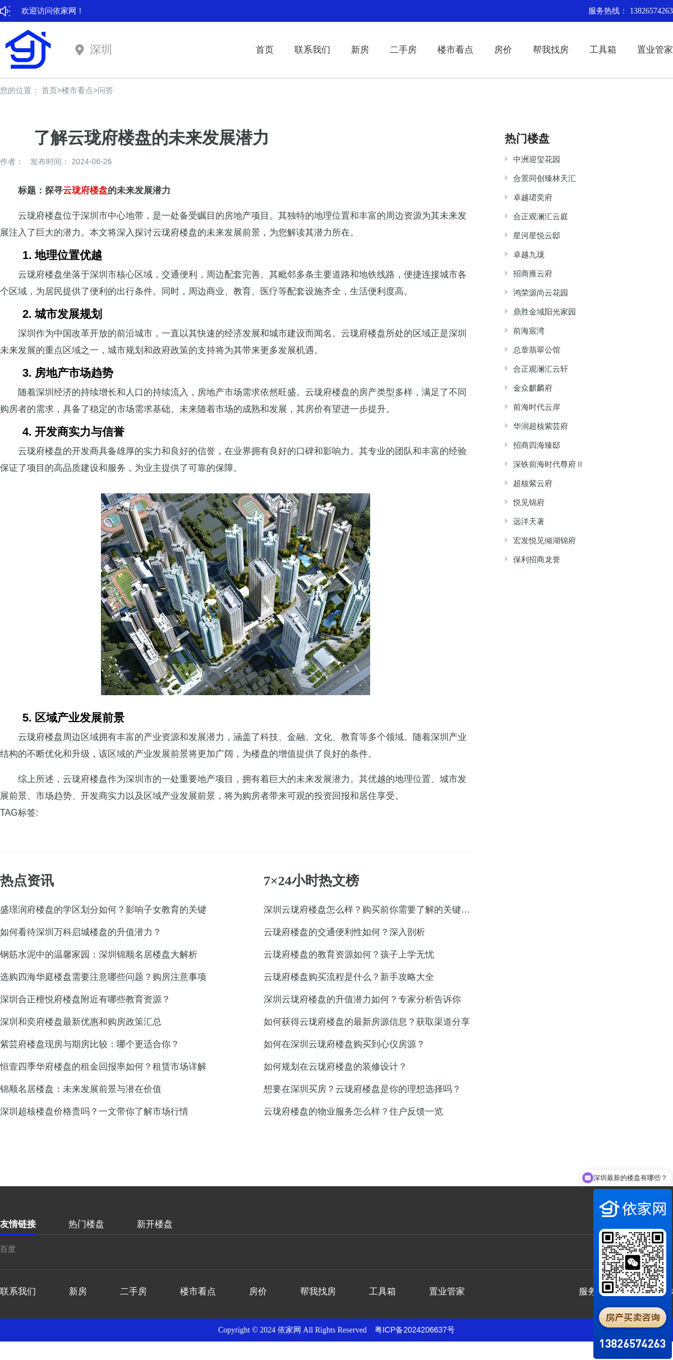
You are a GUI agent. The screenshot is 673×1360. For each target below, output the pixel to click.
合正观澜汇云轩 (540, 368)
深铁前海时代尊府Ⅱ (548, 464)
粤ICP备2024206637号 (415, 1329)
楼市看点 (455, 49)
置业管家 (655, 49)
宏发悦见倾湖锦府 (544, 540)
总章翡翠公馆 (536, 349)
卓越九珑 (529, 254)
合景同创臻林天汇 (544, 178)
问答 (105, 90)
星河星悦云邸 (536, 235)
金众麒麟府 (532, 387)
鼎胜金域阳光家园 (544, 311)
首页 (265, 49)
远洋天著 (529, 521)
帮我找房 (551, 49)
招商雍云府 (532, 273)
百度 (8, 1249)
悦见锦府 (529, 502)
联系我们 (312, 49)
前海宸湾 (529, 330)
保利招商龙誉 (536, 559)
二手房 (403, 49)
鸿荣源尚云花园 (540, 292)
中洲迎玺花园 (536, 159)
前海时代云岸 (536, 407)
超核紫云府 (532, 483)
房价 (503, 49)
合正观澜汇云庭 (540, 216)
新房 (360, 49)
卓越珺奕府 (532, 197)
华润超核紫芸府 (540, 426)
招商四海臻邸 (536, 445)
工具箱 (602, 49)
